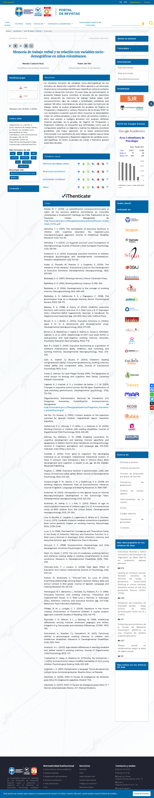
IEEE (33, 155)
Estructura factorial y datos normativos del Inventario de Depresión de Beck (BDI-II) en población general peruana (132, 555)
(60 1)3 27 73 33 (124, 771)
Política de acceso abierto (132, 490)
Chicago (14, 155)
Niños (45, 185)
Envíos (123, 506)
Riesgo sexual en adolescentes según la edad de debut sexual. (132, 646)
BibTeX (14, 175)
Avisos (28, 21)
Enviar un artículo (127, 36)
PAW (81, 771)
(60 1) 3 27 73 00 (124, 767)
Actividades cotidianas (54, 177)
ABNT (33, 151)
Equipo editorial (128, 511)
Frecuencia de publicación (132, 481)
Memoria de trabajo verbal (56, 161)
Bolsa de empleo (86, 786)
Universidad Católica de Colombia (90, 21)
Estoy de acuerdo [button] (142, 794)
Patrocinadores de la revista (132, 498)
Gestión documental (88, 778)
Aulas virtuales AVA (87, 775)
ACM (12, 151)
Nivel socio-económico (54, 169)
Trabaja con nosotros (88, 782)
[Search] (126, 21)
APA (26, 151)
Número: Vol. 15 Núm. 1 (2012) (23, 107)
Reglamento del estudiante (57, 775)
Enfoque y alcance (129, 460)
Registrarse (135, 2)
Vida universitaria (52, 782)
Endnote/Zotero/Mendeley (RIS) (23, 171)
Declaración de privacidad (132, 518)
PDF (23, 85)
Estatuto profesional (54, 778)
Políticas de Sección (130, 466)
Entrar (147, 2)
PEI (46, 786)
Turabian (27, 159)
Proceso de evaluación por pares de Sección (132, 472)
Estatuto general (52, 771)
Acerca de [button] (39, 21)
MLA (18, 159)
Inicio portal (8, 2)
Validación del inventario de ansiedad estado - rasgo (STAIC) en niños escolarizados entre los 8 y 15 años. (132, 607)
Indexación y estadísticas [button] (59, 21)
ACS (19, 151)
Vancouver (23, 164)
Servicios (83, 767)
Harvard (24, 155)
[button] (151, 103)
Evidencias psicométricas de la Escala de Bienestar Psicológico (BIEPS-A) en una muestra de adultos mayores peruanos (132, 628)
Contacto (124, 525)
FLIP (23, 93)
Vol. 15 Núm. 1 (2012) (32, 29)
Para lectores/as (126, 65)
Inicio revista (7, 21)
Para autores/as (125, 71)
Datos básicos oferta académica (58, 767)
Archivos (19, 21)
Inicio (8, 29)
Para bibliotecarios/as (128, 77)
